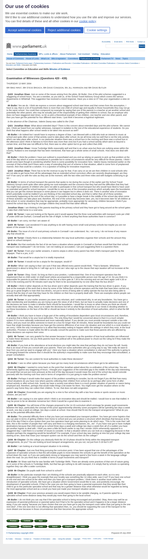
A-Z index (9, 539)
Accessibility (106, 42)
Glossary (18, 539)
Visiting (95, 54)
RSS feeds (130, 42)
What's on (45, 58)
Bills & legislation (59, 58)
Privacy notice (86, 538)
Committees (73, 58)
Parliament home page (24, 63)
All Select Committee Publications (103, 63)
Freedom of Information (41, 539)
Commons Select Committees (128, 63)
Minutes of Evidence (59, 69)
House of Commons (15, 58)
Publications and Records (62, 63)
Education (105, 54)
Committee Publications (81, 63)
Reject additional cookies (64, 30)
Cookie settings (97, 30)
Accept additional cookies (24, 30)
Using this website (64, 539)
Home (10, 54)
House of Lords (32, 58)
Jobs (54, 539)
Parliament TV (107, 58)
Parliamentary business (25, 54)
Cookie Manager (108, 538)
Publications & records (89, 58)
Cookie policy (97, 538)
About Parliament (68, 54)
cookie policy (87, 21)
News (118, 58)
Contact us (141, 42)
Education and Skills (13, 65)
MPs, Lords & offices (48, 54)
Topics (125, 58)
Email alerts (118, 42)
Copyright (76, 539)
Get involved (84, 54)
